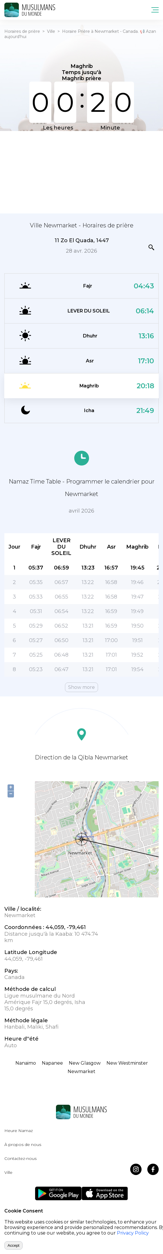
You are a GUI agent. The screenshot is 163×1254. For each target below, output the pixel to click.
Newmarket (81, 1071)
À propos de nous (22, 1144)
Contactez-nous (20, 1158)
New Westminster (127, 1063)
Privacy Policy (133, 1233)
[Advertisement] (81, 171)
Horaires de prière (22, 31)
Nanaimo (25, 1063)
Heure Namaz (18, 1130)
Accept (13, 1245)
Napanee (52, 1063)
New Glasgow (85, 1063)
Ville (51, 31)
